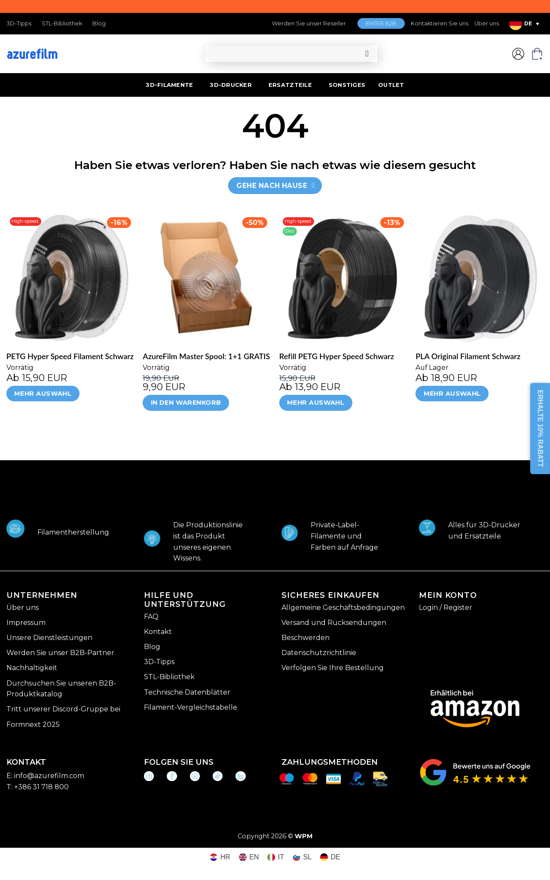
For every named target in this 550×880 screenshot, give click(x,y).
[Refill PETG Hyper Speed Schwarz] (343, 278)
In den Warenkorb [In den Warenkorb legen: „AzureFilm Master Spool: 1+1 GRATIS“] (186, 402)
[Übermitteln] (367, 54)
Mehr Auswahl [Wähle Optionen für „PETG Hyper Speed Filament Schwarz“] (42, 393)
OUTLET (391, 85)
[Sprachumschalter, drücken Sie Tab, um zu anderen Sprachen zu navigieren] (524, 23)
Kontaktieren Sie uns (439, 23)
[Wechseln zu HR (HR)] (220, 857)
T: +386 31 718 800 (37, 787)
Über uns (486, 23)
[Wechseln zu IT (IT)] (275, 857)
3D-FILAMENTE (169, 85)
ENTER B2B (381, 23)
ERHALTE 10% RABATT (540, 429)
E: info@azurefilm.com (45, 776)
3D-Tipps (18, 23)
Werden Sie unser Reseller (309, 23)
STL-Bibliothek (62, 23)
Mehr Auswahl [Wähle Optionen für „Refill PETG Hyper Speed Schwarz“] (315, 402)
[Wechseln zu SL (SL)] (302, 857)
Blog (99, 23)
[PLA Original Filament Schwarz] (480, 278)
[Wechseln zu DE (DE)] (330, 857)
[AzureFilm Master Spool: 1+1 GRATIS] (207, 278)
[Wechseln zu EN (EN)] (249, 857)
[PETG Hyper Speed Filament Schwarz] (70, 278)
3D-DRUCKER (231, 85)
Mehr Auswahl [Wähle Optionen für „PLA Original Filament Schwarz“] (452, 393)
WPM (304, 836)
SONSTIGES (347, 85)
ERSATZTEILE (290, 85)
